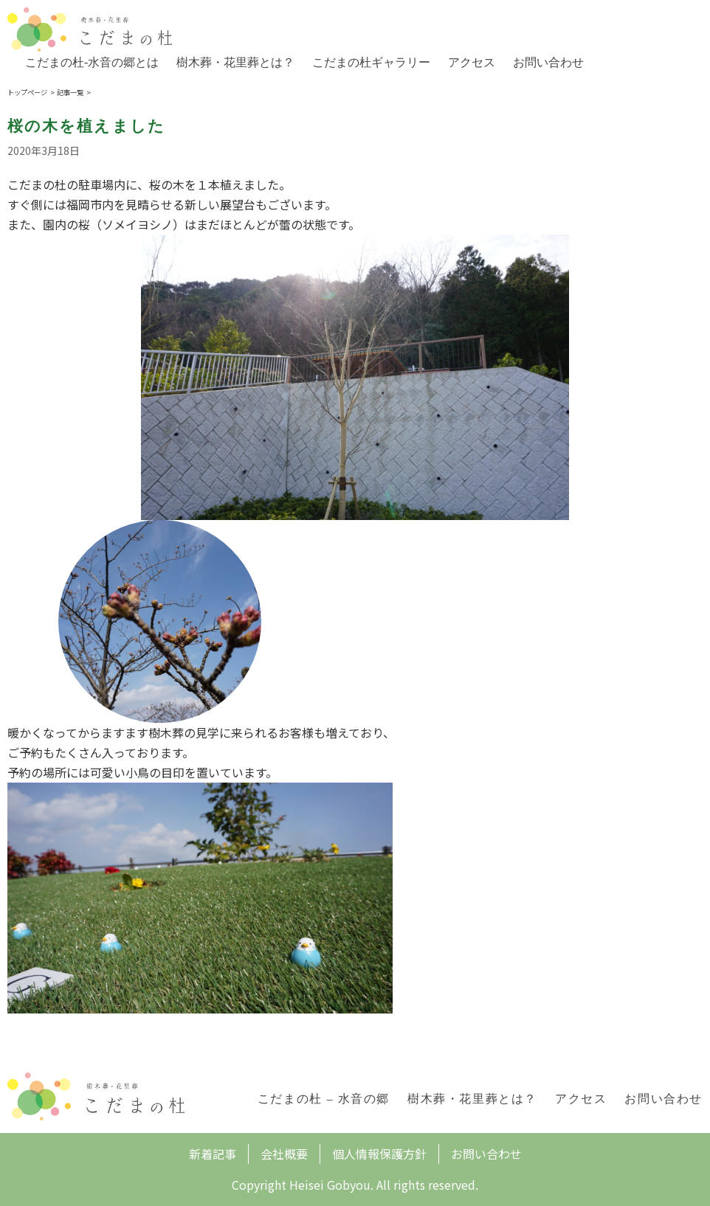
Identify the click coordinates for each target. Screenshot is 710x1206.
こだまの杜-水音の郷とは (92, 62)
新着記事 (212, 1153)
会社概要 (284, 1153)
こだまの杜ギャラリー (371, 62)
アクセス (471, 62)
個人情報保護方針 (379, 1153)
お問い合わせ (548, 62)
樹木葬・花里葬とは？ (235, 62)
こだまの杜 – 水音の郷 (324, 1098)
